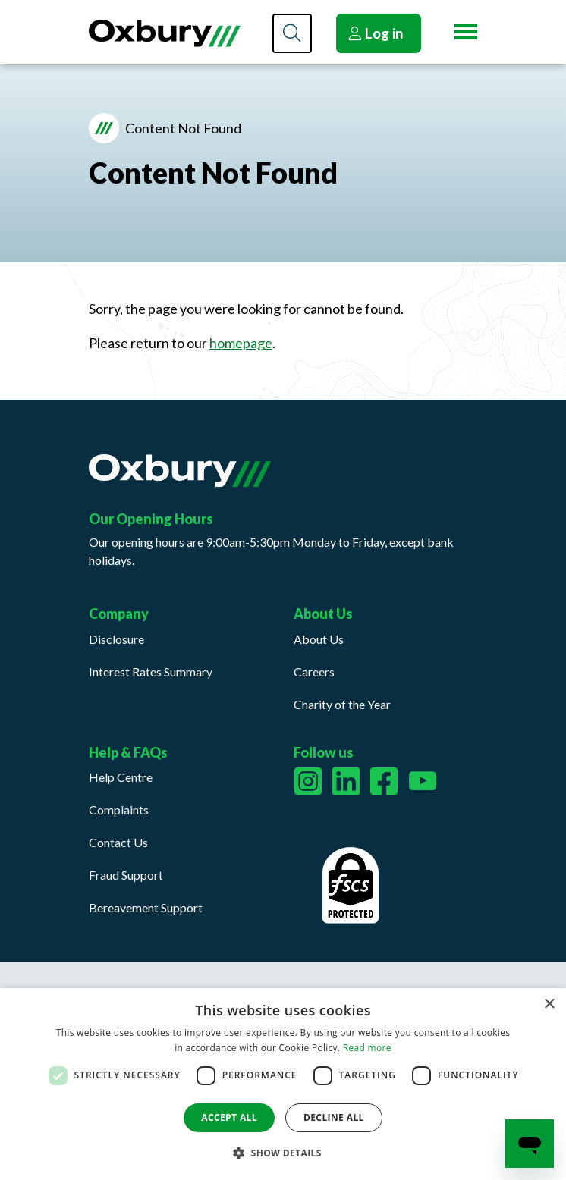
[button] (283, 1153)
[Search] (292, 33)
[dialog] (283, 1084)
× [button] (549, 1004)
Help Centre (121, 777)
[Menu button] (466, 32)
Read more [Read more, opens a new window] (367, 1047)
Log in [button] (375, 33)
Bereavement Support (146, 907)
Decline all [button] (333, 1117)
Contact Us (118, 842)
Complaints (119, 809)
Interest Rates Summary (150, 671)
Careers (314, 671)
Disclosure (116, 639)
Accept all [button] (229, 1117)
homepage (240, 342)
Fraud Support (126, 875)
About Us (319, 639)
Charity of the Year (342, 704)
